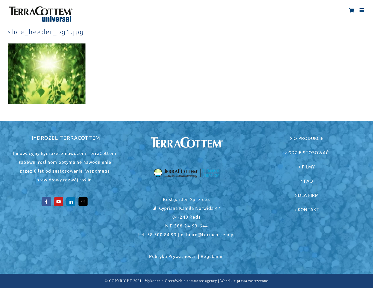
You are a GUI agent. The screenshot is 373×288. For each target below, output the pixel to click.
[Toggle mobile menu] (362, 10)
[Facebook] (46, 201)
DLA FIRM (308, 195)
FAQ (308, 181)
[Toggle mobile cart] (351, 10)
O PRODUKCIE (308, 138)
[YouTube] (58, 201)
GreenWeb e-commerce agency (191, 281)
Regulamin (212, 256)
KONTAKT (308, 209)
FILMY (308, 166)
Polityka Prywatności (172, 256)
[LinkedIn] (70, 201)
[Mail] (83, 201)
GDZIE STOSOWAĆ (308, 152)
